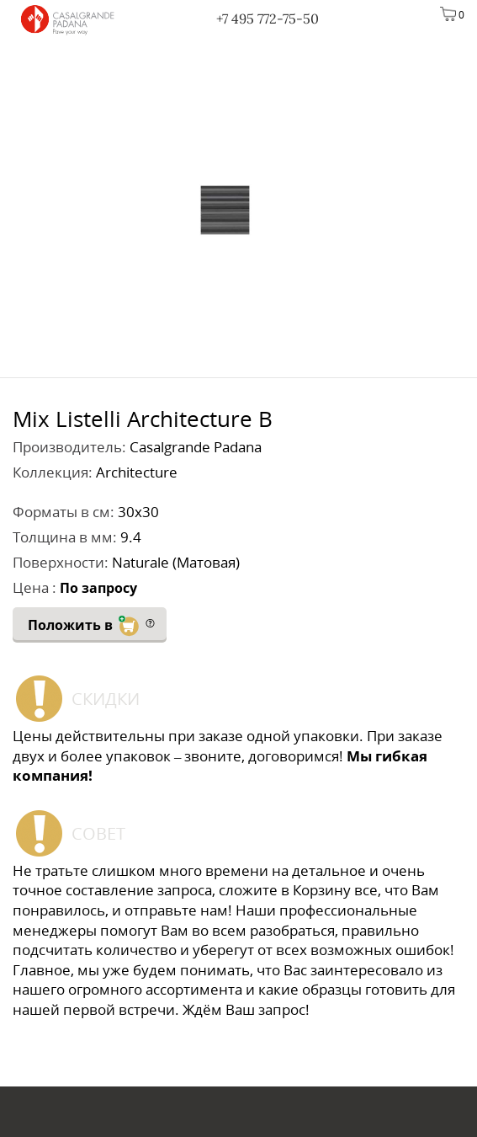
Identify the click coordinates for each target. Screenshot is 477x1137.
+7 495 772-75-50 (267, 18)
